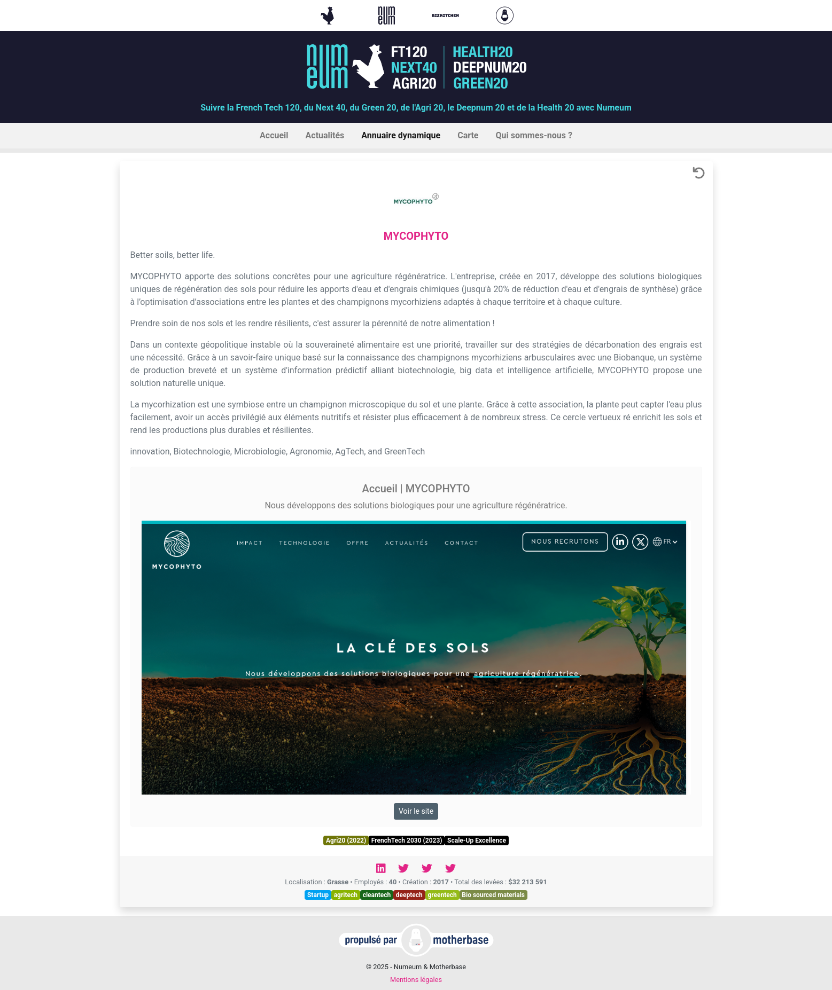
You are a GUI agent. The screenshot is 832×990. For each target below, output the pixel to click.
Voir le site (416, 811)
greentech (441, 895)
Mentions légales (416, 980)
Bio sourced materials (493, 895)
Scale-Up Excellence (476, 840)
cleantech (377, 895)
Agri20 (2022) (346, 840)
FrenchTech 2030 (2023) (406, 840)
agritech (345, 895)
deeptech (409, 895)
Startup (318, 895)
